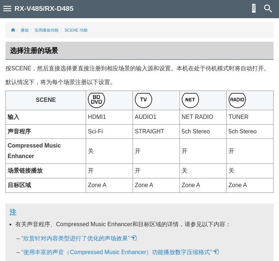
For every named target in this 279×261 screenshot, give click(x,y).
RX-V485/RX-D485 (44, 8)
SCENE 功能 (76, 30)
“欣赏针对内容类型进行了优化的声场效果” (79, 238)
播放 (25, 30)
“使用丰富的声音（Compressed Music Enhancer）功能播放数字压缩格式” (120, 252)
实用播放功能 (46, 30)
